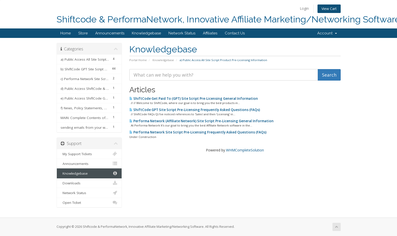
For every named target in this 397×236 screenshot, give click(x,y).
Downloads (89, 183)
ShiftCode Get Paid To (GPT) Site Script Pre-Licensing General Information (193, 98)
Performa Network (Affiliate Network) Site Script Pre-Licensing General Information (201, 121)
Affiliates (210, 33)
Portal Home (138, 60)
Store (83, 33)
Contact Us (235, 33)
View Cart (329, 8)
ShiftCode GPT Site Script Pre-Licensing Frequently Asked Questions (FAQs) (194, 110)
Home (65, 33)
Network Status (181, 33)
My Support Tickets (89, 154)
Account (327, 33)
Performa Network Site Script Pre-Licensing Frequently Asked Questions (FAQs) (197, 132)
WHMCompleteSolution (245, 150)
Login (304, 8)
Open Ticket (89, 203)
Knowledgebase (146, 33)
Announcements (109, 33)
